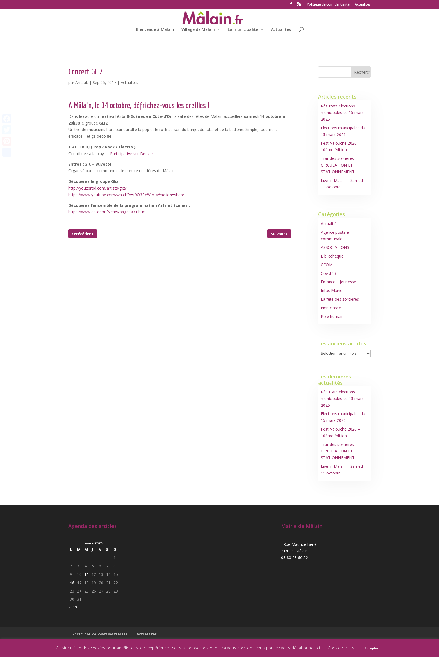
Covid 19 (329, 273)
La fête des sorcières (340, 299)
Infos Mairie (331, 290)
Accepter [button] (372, 648)
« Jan (72, 606)
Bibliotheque (332, 256)
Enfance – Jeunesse (338, 281)
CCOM (327, 264)
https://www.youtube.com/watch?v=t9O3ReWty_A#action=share (126, 194)
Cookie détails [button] (341, 648)
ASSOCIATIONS (335, 247)
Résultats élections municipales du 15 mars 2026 (342, 112)
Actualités (363, 5)
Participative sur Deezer (131, 153)
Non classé (331, 307)
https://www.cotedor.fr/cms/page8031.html (107, 211)
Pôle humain (332, 316)
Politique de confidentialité (328, 5)
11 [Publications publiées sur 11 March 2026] (86, 574)
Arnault (81, 82)
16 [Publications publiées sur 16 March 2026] (72, 582)
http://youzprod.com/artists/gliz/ (97, 188)
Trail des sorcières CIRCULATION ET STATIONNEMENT (338, 165)
